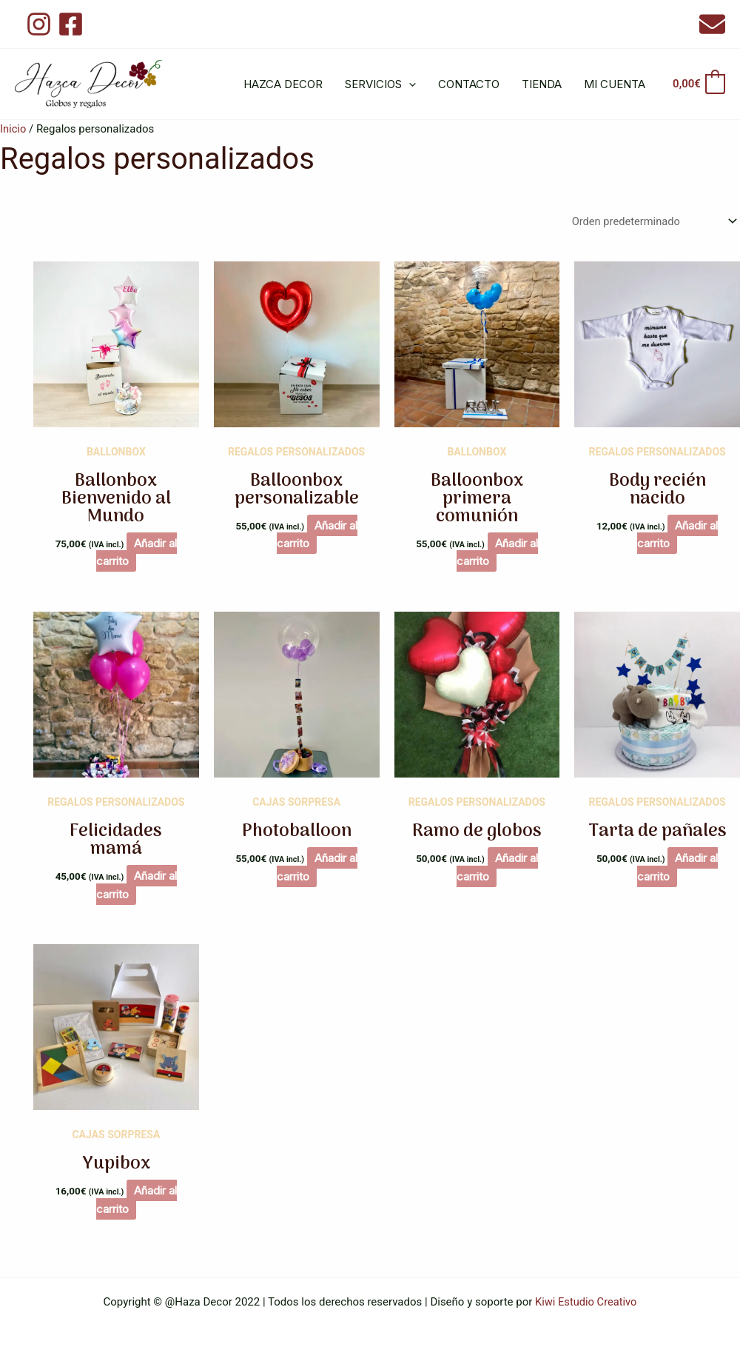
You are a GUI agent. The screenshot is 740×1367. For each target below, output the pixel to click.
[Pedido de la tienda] (649, 222)
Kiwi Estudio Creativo (586, 1301)
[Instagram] (39, 24)
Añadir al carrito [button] (137, 552)
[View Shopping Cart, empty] (698, 84)
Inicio (13, 129)
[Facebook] (71, 24)
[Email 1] (712, 24)
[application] (409, 84)
